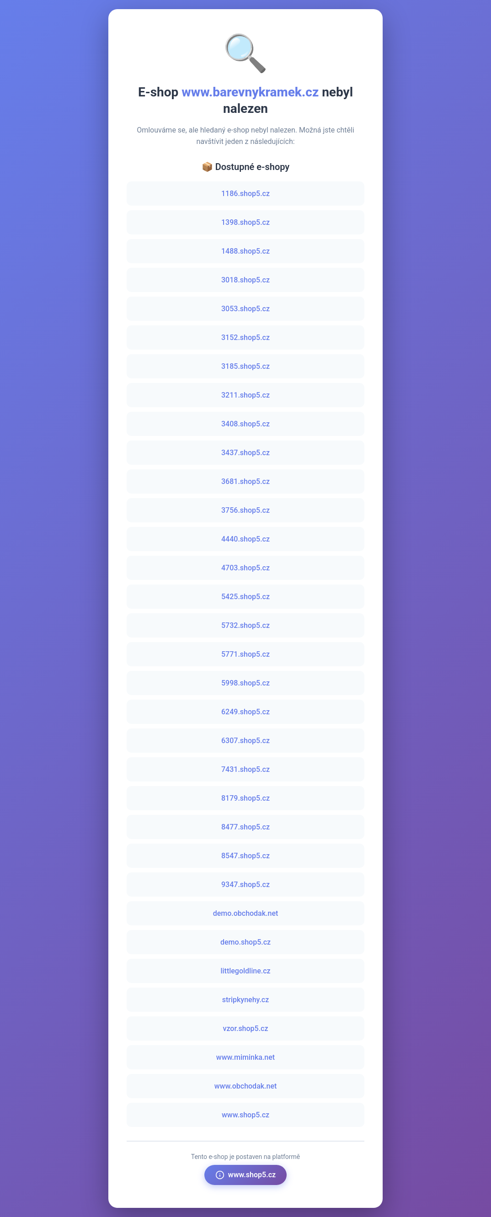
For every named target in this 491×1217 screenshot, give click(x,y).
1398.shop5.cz (245, 222)
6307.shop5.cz (245, 740)
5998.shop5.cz (245, 683)
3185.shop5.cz (245, 366)
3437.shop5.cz (245, 452)
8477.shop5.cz (245, 827)
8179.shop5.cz (245, 798)
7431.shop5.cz (245, 769)
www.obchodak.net (245, 1086)
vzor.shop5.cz (245, 1028)
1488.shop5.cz (245, 251)
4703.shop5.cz (245, 567)
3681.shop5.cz (245, 481)
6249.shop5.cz (245, 711)
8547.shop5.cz (245, 855)
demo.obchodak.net (245, 913)
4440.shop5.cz (245, 539)
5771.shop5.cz (245, 654)
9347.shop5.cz (245, 884)
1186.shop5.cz (245, 193)
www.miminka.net (245, 1057)
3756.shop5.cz (245, 510)
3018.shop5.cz (245, 280)
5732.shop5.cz (245, 625)
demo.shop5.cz (245, 942)
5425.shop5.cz (245, 596)
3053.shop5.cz (245, 308)
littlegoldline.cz (245, 971)
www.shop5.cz (245, 1115)
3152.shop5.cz (245, 337)
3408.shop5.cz (245, 424)
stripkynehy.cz (245, 999)
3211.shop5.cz (245, 395)
